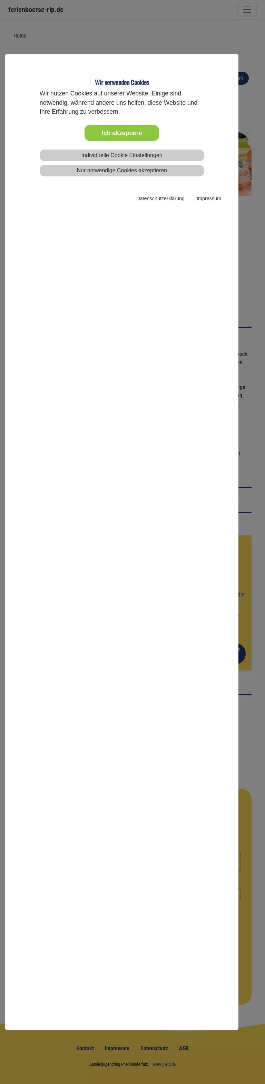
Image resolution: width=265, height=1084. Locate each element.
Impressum (209, 198)
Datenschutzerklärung (160, 198)
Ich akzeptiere (122, 133)
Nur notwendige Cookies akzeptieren (122, 170)
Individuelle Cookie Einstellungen (122, 155)
